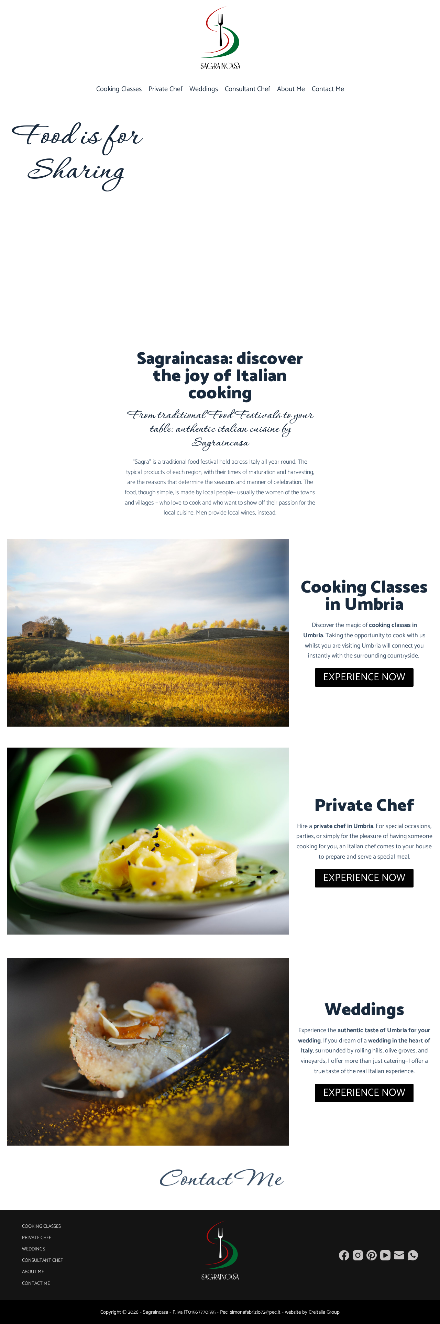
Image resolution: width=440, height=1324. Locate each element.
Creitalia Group (324, 1312)
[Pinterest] (371, 1255)
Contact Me (328, 89)
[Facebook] (344, 1255)
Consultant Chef (247, 89)
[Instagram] (358, 1255)
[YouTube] (385, 1255)
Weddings (203, 89)
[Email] (399, 1255)
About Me (291, 89)
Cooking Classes (119, 89)
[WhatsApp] (413, 1255)
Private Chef (165, 89)
